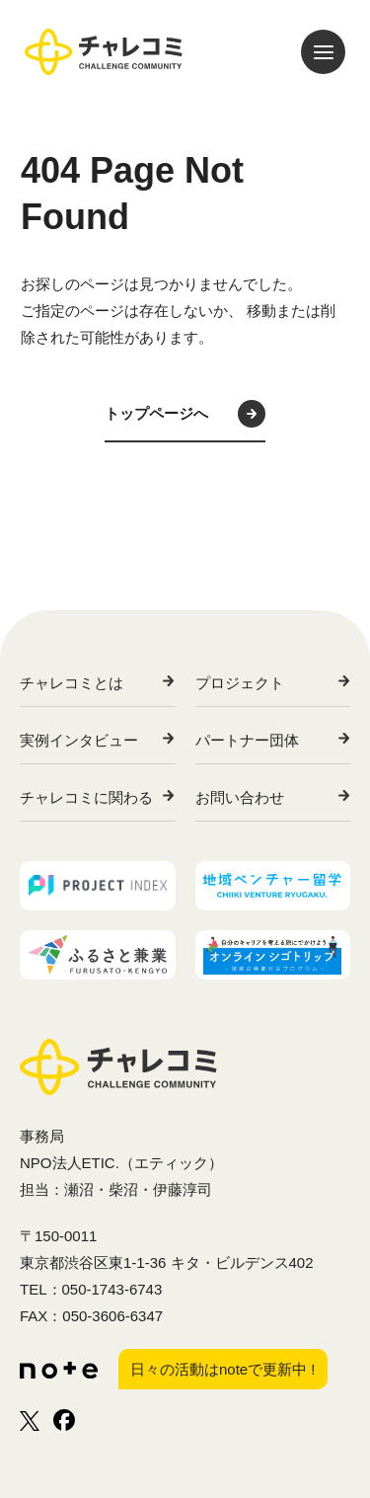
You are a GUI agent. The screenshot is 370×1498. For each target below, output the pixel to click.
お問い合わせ (239, 797)
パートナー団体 (247, 740)
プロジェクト (239, 682)
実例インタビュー (79, 740)
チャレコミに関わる (86, 797)
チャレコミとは (71, 682)
